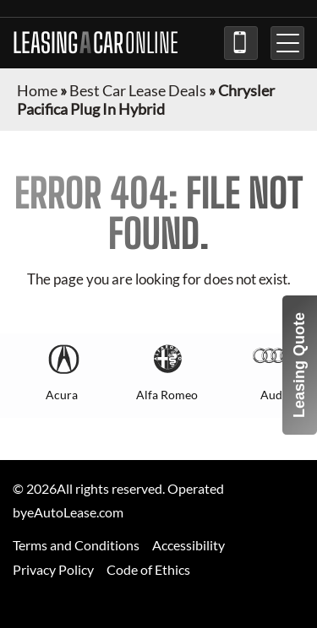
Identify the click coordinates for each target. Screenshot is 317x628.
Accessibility (188, 545)
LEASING (95, 43)
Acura (62, 394)
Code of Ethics (148, 569)
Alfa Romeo (167, 394)
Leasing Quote (299, 365)
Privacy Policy (53, 569)
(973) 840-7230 (241, 43)
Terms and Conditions (76, 545)
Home (37, 90)
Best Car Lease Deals (137, 90)
